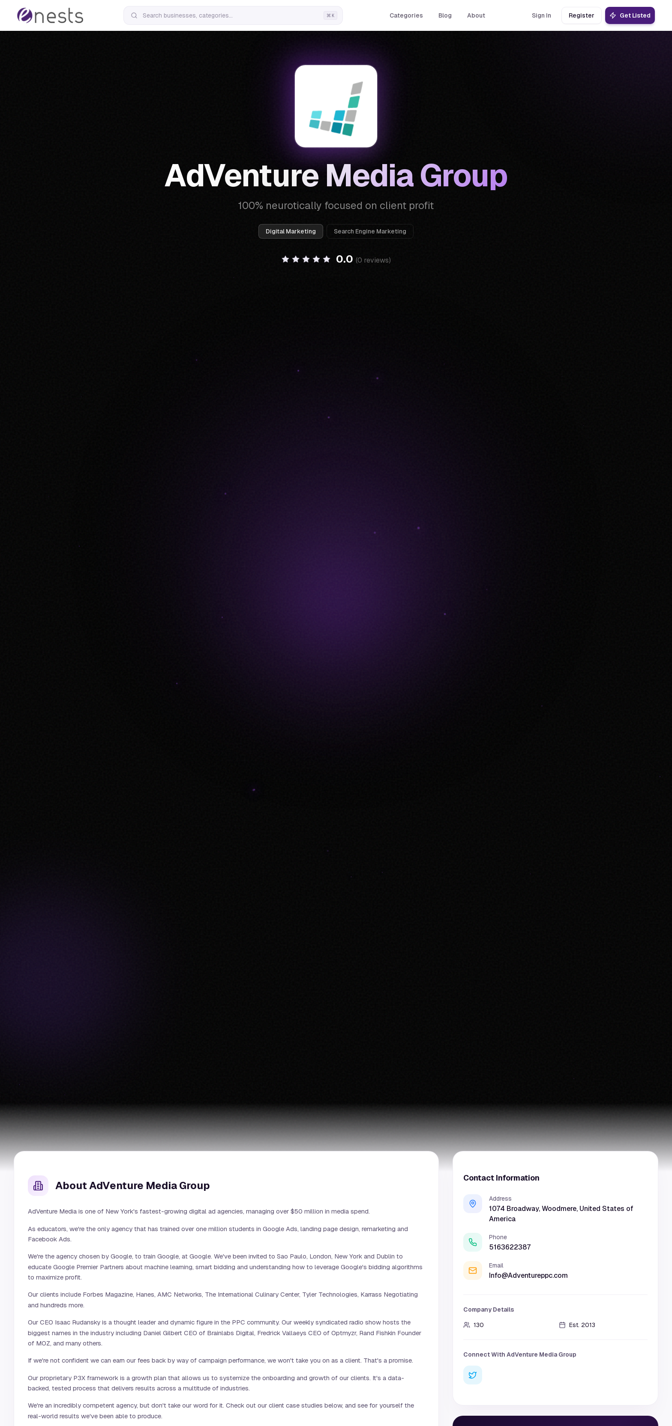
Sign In (541, 15)
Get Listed (630, 15)
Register (581, 15)
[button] (336, 259)
